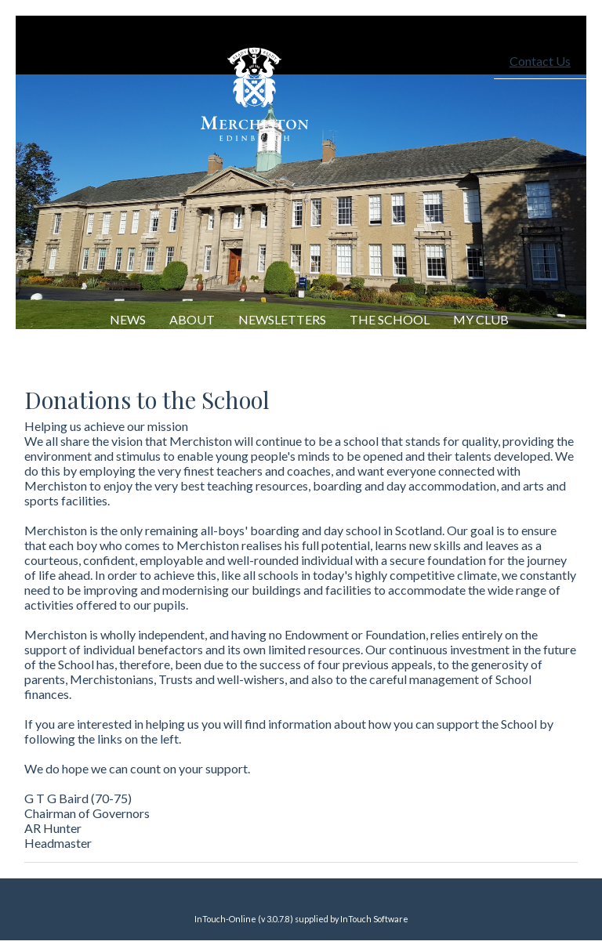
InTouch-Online (225, 919)
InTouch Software (374, 919)
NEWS (128, 319)
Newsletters (282, 319)
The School (390, 319)
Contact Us (540, 60)
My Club (481, 319)
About (192, 319)
